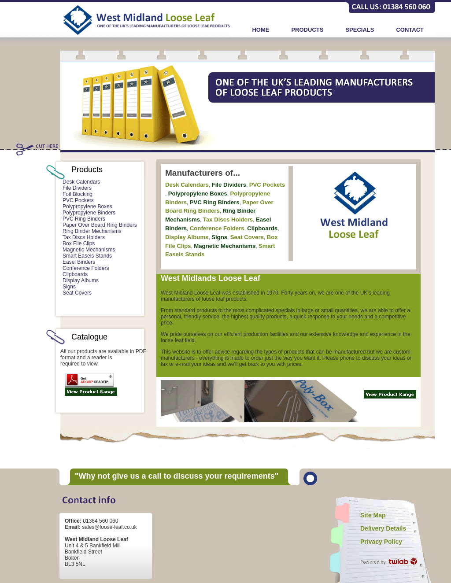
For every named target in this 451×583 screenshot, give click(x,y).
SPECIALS (359, 29)
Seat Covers (77, 293)
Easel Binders (79, 262)
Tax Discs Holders (84, 237)
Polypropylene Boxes (87, 206)
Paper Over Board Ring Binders (100, 225)
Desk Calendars (81, 182)
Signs (69, 287)
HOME (260, 29)
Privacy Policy (381, 541)
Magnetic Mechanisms (89, 250)
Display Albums (81, 280)
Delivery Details (383, 528)
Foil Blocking (77, 194)
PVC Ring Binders (84, 219)
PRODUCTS (307, 29)
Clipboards (75, 274)
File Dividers (77, 188)
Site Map (373, 515)
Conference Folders (86, 268)
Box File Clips (79, 243)
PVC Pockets (78, 200)
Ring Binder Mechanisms (92, 231)
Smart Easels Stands (87, 256)
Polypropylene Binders (89, 213)
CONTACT (410, 29)
